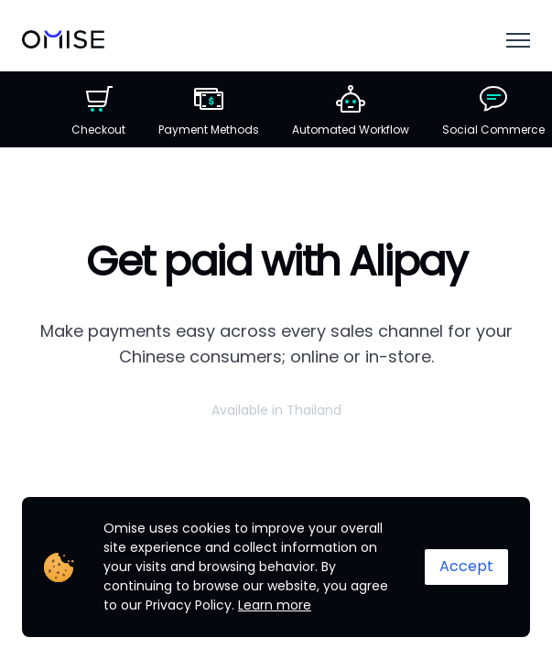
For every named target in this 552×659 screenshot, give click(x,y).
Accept (466, 566)
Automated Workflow (350, 110)
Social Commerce (493, 110)
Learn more (274, 605)
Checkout (98, 110)
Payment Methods (208, 110)
